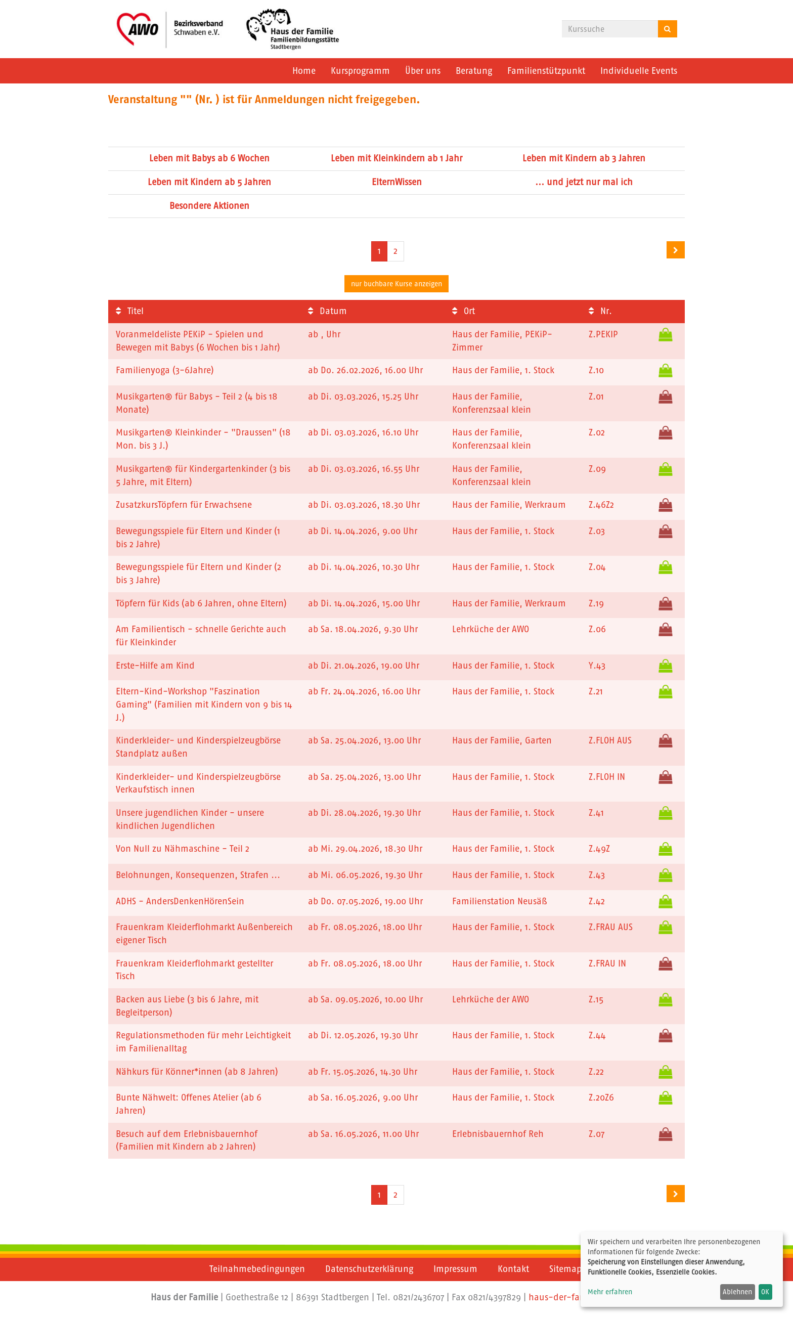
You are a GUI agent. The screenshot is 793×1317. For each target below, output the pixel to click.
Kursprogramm (360, 71)
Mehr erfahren (610, 1292)
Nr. (600, 311)
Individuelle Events (638, 71)
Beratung (474, 71)
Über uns (422, 71)
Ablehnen (737, 1292)
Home (304, 71)
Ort (463, 311)
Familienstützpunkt (546, 71)
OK (765, 1292)
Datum (327, 311)
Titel (130, 311)
